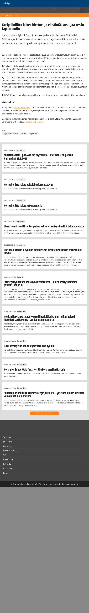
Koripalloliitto (33, 134)
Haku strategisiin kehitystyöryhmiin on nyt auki (29, 346)
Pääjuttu (23, 134)
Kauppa (6, 473)
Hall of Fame (9, 459)
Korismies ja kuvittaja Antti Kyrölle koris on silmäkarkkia (34, 370)
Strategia (20, 277)
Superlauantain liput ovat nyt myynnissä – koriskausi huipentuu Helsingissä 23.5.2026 (38, 157)
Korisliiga (6, 15)
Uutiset (14, 15)
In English (7, 464)
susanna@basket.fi (34, 122)
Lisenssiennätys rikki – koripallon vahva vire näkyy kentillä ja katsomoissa (44, 226)
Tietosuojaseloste (70, 484)
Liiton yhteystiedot (51, 484)
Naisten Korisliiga (11, 450)
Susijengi (7, 437)
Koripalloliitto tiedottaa (10, 134)
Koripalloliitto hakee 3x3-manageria (23, 206)
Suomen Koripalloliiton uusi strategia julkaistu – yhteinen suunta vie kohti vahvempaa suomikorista (44, 395)
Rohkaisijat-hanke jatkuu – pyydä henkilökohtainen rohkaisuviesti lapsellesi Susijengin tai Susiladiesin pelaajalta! (39, 318)
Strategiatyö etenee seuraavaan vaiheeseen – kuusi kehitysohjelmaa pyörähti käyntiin (40, 284)
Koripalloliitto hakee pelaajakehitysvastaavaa (28, 185)
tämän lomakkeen (22, 107)
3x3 (4, 455)
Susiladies (7, 441)
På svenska (8, 468)
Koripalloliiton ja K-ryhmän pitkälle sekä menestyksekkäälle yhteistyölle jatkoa (43, 251)
